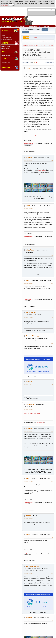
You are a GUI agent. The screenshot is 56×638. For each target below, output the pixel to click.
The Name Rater (6, 62)
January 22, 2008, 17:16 (28, 573)
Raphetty (29, 157)
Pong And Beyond (28, 143)
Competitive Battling (7, 39)
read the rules (40, 422)
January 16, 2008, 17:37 (28, 255)
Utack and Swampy (32, 336)
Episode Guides (6, 46)
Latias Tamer (30, 250)
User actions (50, 62)
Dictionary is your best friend (32, 413)
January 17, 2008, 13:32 (28, 431)
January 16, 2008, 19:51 (28, 317)
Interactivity (20, 26)
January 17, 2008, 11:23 (28, 409)
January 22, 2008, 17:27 (28, 620)
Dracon (28, 516)
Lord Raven (30, 404)
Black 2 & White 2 (6, 37)
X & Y (3, 35)
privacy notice (4, 5)
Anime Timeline (5, 48)
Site (46, 26)
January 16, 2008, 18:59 (28, 283)
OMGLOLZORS (31, 312)
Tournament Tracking (30, 135)
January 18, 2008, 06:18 (28, 537)
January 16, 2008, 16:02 (28, 208)
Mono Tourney (42, 170)
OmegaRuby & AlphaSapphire (9, 34)
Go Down (25, 62)
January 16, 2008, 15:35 (28, 70)
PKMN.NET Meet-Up (7, 64)
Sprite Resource (6, 55)
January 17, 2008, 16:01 (28, 481)
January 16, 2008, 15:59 (28, 160)
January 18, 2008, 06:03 (28, 518)
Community (34, 26)
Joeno (28, 68)
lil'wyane (29, 381)
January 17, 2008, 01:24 (28, 384)
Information (6, 26)
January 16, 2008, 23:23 (28, 342)
